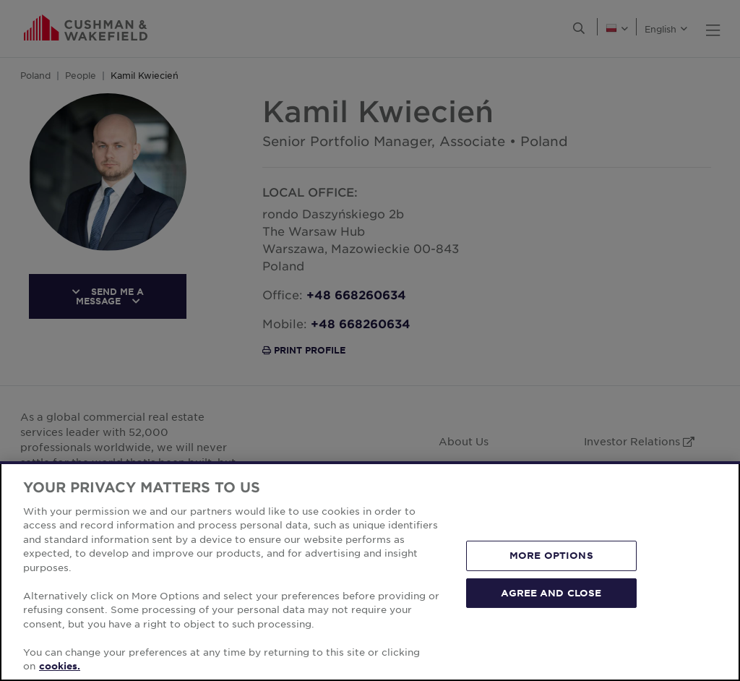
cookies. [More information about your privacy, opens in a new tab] (59, 666)
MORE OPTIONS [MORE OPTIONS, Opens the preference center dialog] (551, 555)
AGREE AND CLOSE (551, 592)
